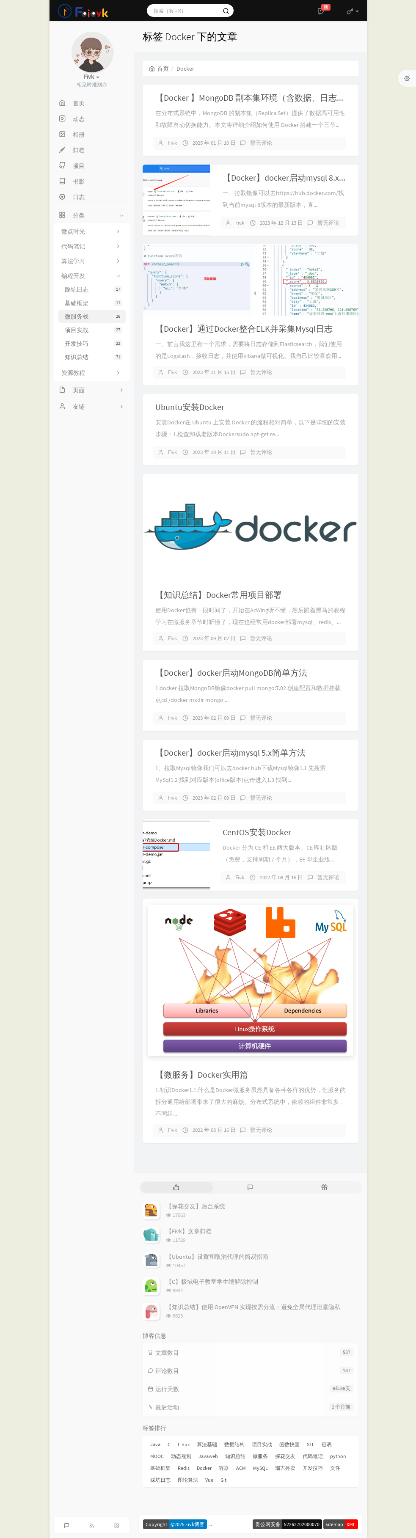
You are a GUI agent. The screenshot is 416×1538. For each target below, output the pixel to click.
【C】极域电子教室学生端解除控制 (212, 1281)
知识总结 (93, 357)
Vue (209, 1480)
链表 (327, 1444)
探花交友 (285, 1456)
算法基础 (207, 1444)
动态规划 (181, 1456)
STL (310, 1444)
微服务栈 (93, 316)
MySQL (260, 1468)
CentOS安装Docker (257, 832)
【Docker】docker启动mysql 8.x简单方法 (298, 177)
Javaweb (208, 1456)
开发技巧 (93, 343)
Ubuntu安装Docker (189, 407)
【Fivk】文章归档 (189, 1231)
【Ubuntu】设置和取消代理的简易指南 (217, 1256)
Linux (184, 1444)
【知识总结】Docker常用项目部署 (218, 594)
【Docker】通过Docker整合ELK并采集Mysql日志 (244, 328)
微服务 (260, 1456)
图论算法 (188, 1480)
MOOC (157, 1456)
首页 (159, 68)
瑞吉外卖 (285, 1468)
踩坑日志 (93, 289)
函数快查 (289, 1444)
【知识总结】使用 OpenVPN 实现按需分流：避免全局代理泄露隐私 (253, 1307)
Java (155, 1444)
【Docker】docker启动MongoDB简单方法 (231, 672)
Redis (184, 1468)
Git (223, 1480)
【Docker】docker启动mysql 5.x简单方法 (230, 752)
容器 (224, 1468)
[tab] (177, 1187)
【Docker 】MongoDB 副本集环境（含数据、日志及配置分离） (271, 97)
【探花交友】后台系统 (195, 1206)
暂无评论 (261, 142)
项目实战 (93, 330)
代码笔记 (313, 1456)
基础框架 (93, 303)
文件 (335, 1468)
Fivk (172, 142)
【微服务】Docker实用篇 (201, 1074)
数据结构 (234, 1444)
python (338, 1456)
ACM (241, 1468)
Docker (204, 1468)
